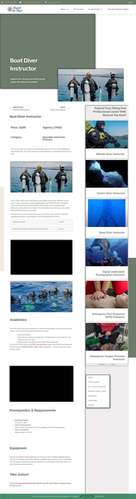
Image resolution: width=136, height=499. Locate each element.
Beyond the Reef (25, 483)
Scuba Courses (95, 9)
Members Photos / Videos (118, 9)
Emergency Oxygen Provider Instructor (89, 355)
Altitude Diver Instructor (67, 153)
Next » (96, 362)
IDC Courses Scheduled (82, 386)
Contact (78, 405)
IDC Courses (78, 9)
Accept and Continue (87, 496)
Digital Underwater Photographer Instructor (82, 272)
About (64, 9)
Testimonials (79, 400)
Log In (130, 2)
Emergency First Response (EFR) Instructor (85, 313)
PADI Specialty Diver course (42, 344)
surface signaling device (61, 457)
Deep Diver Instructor (79, 231)
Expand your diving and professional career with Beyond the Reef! (62, 111)
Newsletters (79, 396)
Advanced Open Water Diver (32, 347)
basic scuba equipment (28, 457)
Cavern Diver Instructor (73, 192)
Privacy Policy (99, 496)
